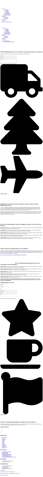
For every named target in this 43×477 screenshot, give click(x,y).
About (3, 442)
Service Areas (4, 16)
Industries (7, 10)
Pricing (3, 19)
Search (2, 285)
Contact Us (4, 20)
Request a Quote (9, 21)
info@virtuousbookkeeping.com (9, 41)
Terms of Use (4, 447)
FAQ (3, 444)
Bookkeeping (6, 11)
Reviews (3, 446)
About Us (3, 15)
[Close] (1, 289)
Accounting (6, 9)
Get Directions (2, 471)
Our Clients (4, 445)
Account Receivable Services (6, 457)
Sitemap (3, 448)
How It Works (4, 438)
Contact (3, 441)
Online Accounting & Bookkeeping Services (9, 458)
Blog (3, 439)
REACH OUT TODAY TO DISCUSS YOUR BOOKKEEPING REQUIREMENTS (13, 255)
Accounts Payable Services (6, 456)
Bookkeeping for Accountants (7, 455)
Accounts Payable (7, 14)
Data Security (4, 440)
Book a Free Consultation (4, 476)
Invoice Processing (5, 454)
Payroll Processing (7, 13)
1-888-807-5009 (4, 21)
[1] (16, 64)
